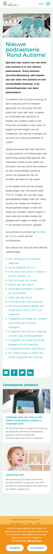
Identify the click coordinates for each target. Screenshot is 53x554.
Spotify (13, 236)
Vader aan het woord (20, 297)
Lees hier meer (34, 541)
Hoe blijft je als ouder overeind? (25, 302)
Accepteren (37, 548)
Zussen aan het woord (20, 285)
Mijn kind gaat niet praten (22, 280)
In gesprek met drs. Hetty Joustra (26, 349)
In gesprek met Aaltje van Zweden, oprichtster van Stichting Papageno (27, 323)
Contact (29, 523)
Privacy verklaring (16, 523)
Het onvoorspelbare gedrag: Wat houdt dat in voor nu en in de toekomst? (26, 310)
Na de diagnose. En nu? (21, 267)
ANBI (38, 523)
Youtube (40, 232)
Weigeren (14, 548)
